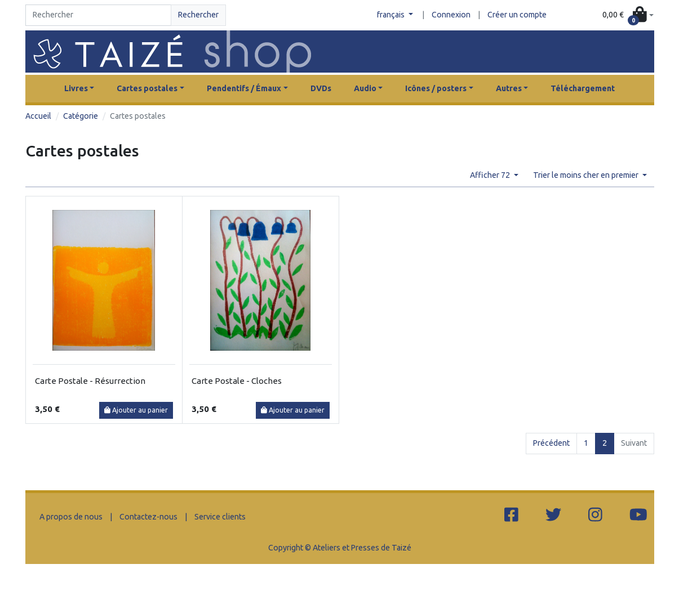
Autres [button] (509, 88)
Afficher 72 (491, 175)
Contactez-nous (148, 516)
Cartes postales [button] (147, 88)
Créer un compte (517, 14)
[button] (628, 15)
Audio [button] (365, 88)
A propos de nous (71, 516)
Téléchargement (583, 88)
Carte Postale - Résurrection (90, 381)
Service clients (220, 516)
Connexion (451, 14)
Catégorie (80, 115)
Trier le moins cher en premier (586, 175)
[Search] (98, 15)
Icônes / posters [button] (436, 88)
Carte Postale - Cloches (237, 381)
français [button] (391, 14)
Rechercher (198, 14)
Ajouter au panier (136, 410)
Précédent (551, 442)
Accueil (38, 115)
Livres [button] (76, 88)
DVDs (320, 88)
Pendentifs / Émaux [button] (244, 88)
